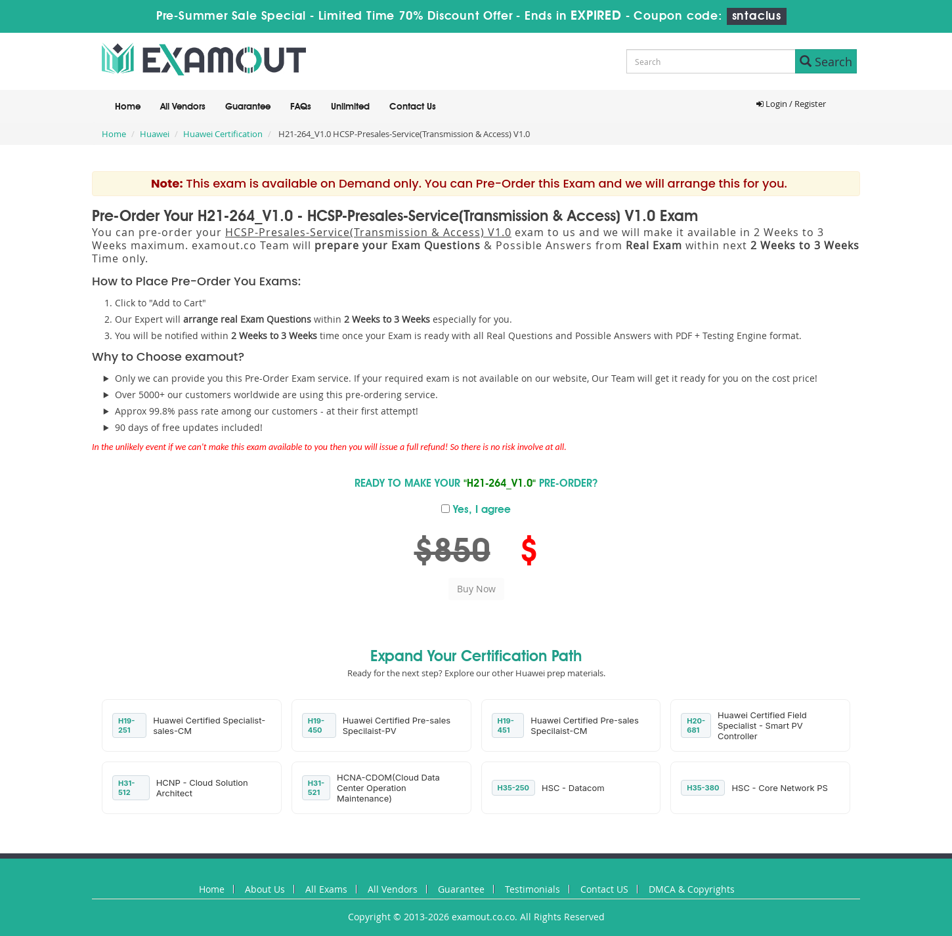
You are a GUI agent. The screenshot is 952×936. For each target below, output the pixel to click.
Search (826, 62)
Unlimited (350, 107)
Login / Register (791, 104)
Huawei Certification (223, 134)
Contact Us (412, 107)
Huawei (154, 134)
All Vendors (183, 107)
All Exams (326, 889)
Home (128, 107)
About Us (265, 889)
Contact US (604, 889)
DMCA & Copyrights (692, 889)
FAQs (300, 107)
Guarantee (247, 107)
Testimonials (532, 889)
